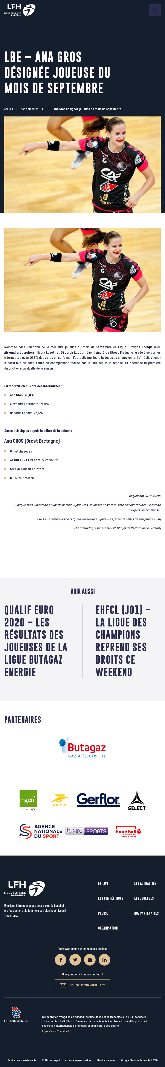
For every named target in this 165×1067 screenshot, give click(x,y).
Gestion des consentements (22, 1060)
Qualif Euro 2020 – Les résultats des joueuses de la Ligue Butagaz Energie (36, 641)
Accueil (8, 109)
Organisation (108, 928)
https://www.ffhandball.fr (57, 1031)
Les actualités (145, 883)
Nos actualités (29, 109)
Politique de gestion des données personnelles (66, 1060)
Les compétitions (110, 898)
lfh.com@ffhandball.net (82, 985)
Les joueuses (144, 898)
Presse (103, 913)
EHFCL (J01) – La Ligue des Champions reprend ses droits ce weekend (123, 641)
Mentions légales (106, 1060)
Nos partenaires (146, 913)
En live (103, 883)
